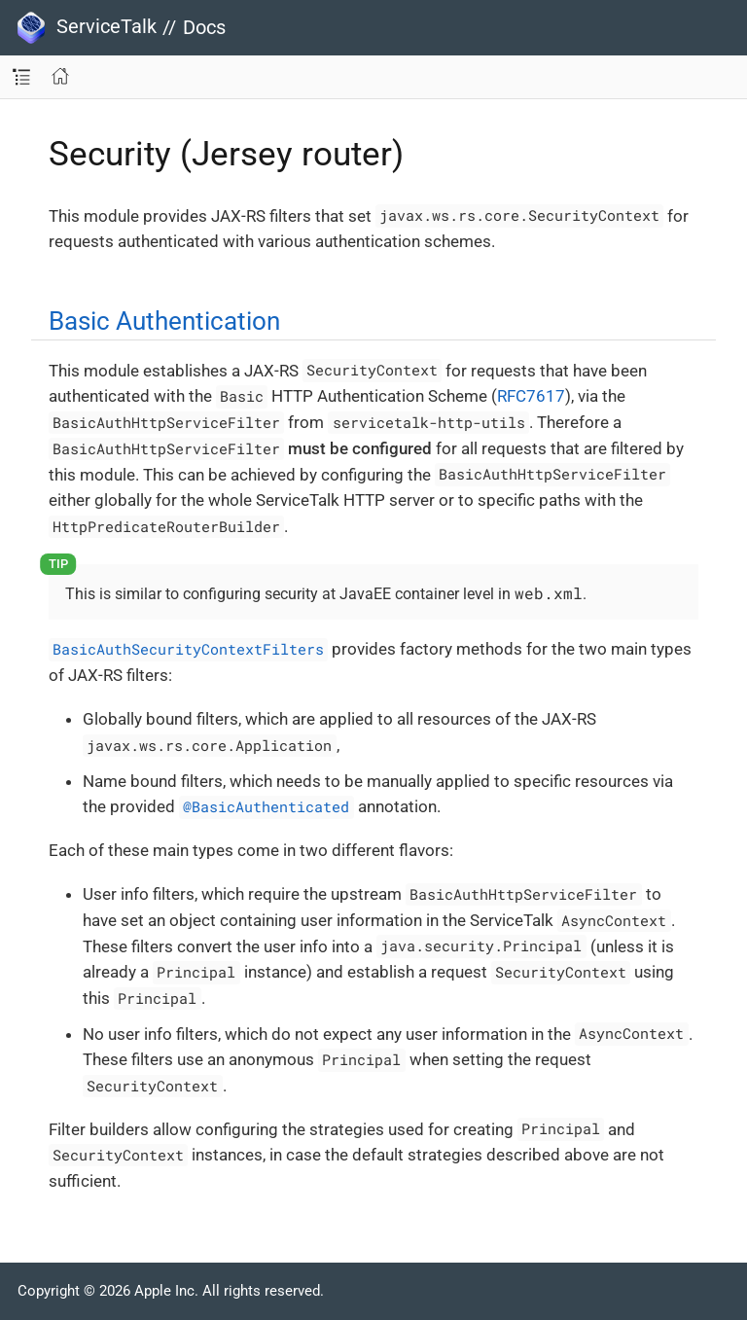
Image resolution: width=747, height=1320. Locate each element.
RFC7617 (531, 396)
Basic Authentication (164, 321)
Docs (204, 27)
